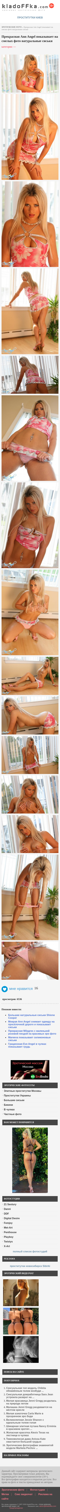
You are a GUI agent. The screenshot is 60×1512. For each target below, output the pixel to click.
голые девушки (45, 1504)
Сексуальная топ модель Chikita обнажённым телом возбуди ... (26, 1389)
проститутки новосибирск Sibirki (30, 1266)
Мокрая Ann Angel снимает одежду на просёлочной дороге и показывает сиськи (31, 1024)
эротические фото (12, 27)
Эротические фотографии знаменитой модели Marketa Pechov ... (29, 1446)
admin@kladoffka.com (47, 1506)
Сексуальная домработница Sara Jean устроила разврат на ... (29, 1396)
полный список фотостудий (30, 1251)
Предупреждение (16, 1508)
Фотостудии (37, 1489)
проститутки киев (30, 17)
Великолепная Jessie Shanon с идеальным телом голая (25, 1421)
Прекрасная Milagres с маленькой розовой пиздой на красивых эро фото (32, 1032)
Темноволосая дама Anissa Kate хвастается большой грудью (26, 1440)
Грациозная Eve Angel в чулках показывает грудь (27, 1045)
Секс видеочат (24, 1494)
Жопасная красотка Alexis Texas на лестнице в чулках (27, 1434)
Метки (5, 1494)
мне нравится (17, 989)
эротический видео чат (11, 1506)
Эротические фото (13, 1489)
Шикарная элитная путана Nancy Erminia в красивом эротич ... (31, 1427)
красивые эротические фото (28, 6)
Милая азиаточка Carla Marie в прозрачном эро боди (24, 1415)
